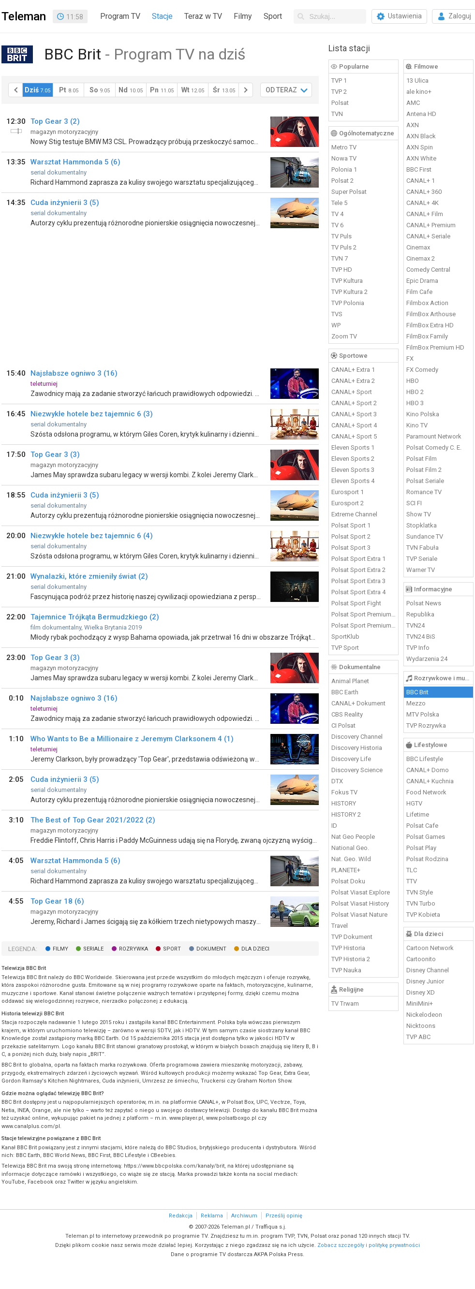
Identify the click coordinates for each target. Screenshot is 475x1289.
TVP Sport (345, 647)
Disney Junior (425, 981)
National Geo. (350, 847)
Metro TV (343, 147)
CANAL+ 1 (420, 180)
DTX (337, 781)
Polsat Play (421, 847)
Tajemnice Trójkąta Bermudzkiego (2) (94, 617)
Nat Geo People (353, 836)
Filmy (243, 16)
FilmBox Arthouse (431, 314)
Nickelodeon (424, 1014)
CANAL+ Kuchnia (430, 781)
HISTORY (343, 803)
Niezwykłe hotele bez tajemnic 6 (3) (91, 414)
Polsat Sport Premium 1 (363, 614)
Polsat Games (425, 836)
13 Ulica (417, 80)
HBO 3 (415, 403)
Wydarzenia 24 (426, 658)
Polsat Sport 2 (351, 536)
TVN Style (419, 892)
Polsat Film (421, 458)
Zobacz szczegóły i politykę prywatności (368, 1245)
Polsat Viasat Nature (359, 914)
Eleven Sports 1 (352, 447)
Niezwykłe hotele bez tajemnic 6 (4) (91, 535)
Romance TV (424, 492)
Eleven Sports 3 (352, 469)
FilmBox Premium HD (435, 347)
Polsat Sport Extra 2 (358, 569)
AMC (413, 102)
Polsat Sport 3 (351, 547)
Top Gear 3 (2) (55, 121)
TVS (336, 314)
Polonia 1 (344, 169)
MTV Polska (422, 714)
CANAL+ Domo (427, 770)
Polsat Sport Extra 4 (358, 592)
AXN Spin (419, 147)
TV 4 (337, 214)
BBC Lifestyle (424, 758)
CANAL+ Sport (351, 391)
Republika (420, 614)
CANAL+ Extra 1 (353, 369)
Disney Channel (427, 970)
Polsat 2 (342, 180)
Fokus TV (344, 792)
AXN (412, 125)
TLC (411, 870)
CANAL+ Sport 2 (354, 403)
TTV (411, 881)
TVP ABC (418, 1036)
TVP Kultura (347, 280)
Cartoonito (421, 959)
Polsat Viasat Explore (360, 892)
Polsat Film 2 (424, 469)
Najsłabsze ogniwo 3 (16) (74, 373)
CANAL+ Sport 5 (354, 436)
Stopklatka (421, 525)
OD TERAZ (281, 90)
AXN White (421, 158)
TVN (337, 113)
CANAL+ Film (424, 214)
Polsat (340, 102)
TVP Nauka (346, 970)
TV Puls (341, 236)
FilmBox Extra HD (430, 325)
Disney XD (420, 992)
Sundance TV (424, 536)
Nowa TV (343, 158)
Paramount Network (433, 436)
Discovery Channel (357, 736)
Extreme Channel (354, 514)
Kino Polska (422, 414)
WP (336, 325)
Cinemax (418, 247)
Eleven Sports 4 (352, 480)
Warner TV (420, 569)
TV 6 (337, 225)
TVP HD (341, 269)
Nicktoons (420, 1025)
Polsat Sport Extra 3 (358, 581)
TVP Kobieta (423, 914)
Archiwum (244, 1216)
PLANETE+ (345, 870)
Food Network (426, 792)
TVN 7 (339, 258)
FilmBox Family (427, 336)
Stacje (162, 16)
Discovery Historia (356, 747)
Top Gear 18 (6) (57, 901)
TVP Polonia (347, 303)
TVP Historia (348, 948)
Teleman (23, 16)
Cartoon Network (430, 948)
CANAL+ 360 (424, 191)
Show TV (418, 514)
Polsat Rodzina (427, 859)
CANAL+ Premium (431, 225)
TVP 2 (339, 91)
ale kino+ (418, 91)
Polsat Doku (348, 881)
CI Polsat (343, 725)
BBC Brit (417, 692)
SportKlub (345, 636)
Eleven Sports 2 (352, 458)
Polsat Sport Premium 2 (363, 625)
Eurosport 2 (347, 503)
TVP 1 (339, 80)
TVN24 (415, 625)
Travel (339, 925)
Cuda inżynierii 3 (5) (64, 202)
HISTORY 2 (346, 814)
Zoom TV (344, 336)
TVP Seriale (421, 558)
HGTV (414, 803)
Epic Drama (422, 280)
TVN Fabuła (422, 547)
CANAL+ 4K (422, 202)
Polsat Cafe (422, 825)
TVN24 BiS (420, 636)
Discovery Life (351, 758)
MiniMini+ (419, 1003)
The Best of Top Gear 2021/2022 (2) (92, 820)
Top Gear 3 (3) (55, 454)
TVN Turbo (420, 903)
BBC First (418, 169)
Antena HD (421, 113)
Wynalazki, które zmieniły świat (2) (89, 576)
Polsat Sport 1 (351, 525)
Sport (273, 16)
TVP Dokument (351, 936)
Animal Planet (350, 681)
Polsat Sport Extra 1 (358, 558)
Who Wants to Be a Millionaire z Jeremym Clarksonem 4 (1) (132, 738)
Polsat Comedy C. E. (433, 447)
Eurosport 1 (347, 492)
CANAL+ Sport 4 (354, 425)
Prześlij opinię (284, 1216)
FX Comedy (422, 369)
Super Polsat (349, 191)
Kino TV (417, 425)
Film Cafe (419, 291)
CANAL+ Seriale (428, 236)
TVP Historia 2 (350, 959)
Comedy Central (428, 269)
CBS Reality (347, 714)
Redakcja (181, 1216)
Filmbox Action (427, 303)
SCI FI (414, 503)
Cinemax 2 (420, 258)
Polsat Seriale (425, 480)
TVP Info (418, 647)
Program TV (120, 16)
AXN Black (421, 136)
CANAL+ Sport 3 (354, 414)
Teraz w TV (203, 16)
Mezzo (416, 703)
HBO (412, 380)
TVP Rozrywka (426, 725)
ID (334, 825)
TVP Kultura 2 (349, 291)
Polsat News (423, 603)
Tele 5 (339, 202)
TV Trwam (345, 1003)
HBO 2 (415, 391)
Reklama (212, 1216)
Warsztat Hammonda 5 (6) (75, 162)
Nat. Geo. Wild (351, 859)
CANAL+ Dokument (358, 703)
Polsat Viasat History (360, 903)
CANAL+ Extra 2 (353, 380)
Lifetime (417, 814)
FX (410, 358)
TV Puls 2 (343, 247)
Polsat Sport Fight (356, 603)
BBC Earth (344, 692)
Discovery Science (357, 770)
